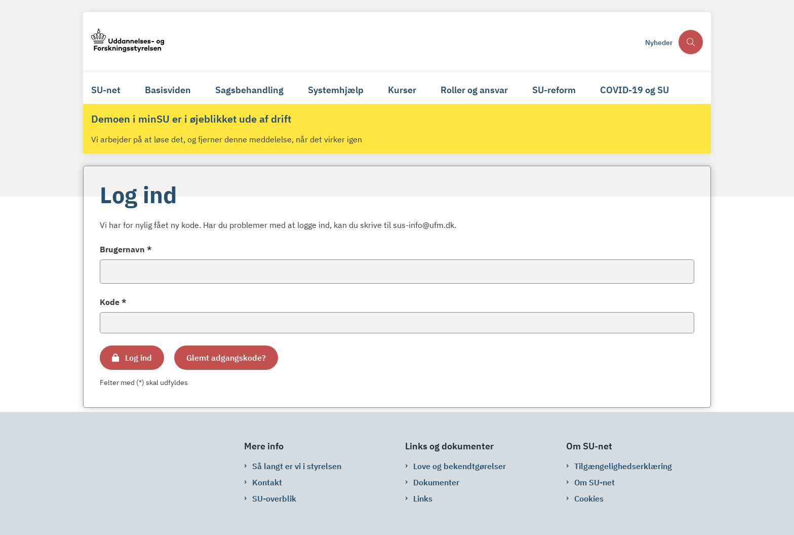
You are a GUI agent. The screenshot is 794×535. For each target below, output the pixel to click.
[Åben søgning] (691, 42)
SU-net (106, 90)
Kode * (113, 302)
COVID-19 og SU (634, 90)
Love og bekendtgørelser (459, 466)
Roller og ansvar (474, 90)
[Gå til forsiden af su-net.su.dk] (365, 41)
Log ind (138, 358)
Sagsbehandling (249, 90)
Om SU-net (594, 482)
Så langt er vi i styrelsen (296, 466)
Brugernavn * (126, 249)
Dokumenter (436, 482)
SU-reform (554, 90)
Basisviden (168, 90)
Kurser (402, 90)
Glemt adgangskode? (226, 358)
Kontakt (267, 482)
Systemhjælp (336, 90)
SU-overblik (274, 498)
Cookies (589, 498)
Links (422, 498)
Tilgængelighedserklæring (623, 466)
